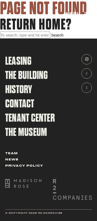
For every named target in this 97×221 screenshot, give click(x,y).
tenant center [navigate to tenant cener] (30, 118)
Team (11, 153)
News (12, 159)
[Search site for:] (25, 35)
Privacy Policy (24, 165)
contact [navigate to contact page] (19, 104)
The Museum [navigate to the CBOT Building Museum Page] (26, 132)
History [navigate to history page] (18, 89)
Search (57, 35)
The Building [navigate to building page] (26, 75)
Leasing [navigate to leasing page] (18, 61)
